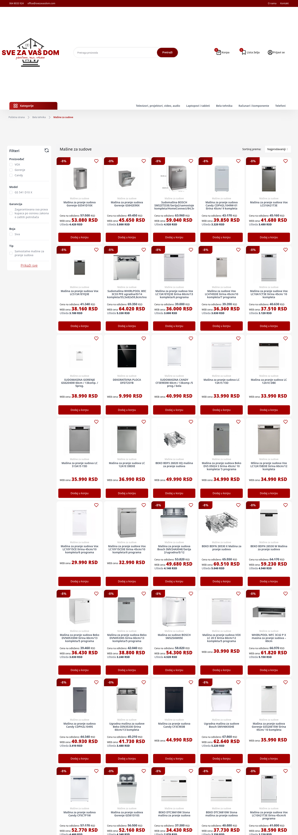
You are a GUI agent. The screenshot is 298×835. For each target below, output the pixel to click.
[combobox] (278, 149)
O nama (272, 3)
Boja (12, 229)
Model (13, 187)
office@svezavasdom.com (41, 3)
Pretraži (167, 52)
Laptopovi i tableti (198, 106)
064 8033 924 (16, 3)
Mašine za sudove (63, 117)
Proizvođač (16, 159)
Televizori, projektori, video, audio (158, 106)
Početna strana (17, 117)
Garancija (15, 204)
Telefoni (280, 106)
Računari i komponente (254, 106)
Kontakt (284, 3)
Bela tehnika (224, 106)
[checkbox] (10, 164)
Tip (11, 246)
